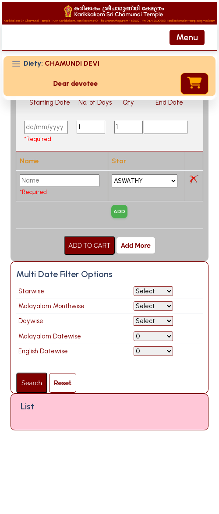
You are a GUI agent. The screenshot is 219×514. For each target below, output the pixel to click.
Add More (136, 283)
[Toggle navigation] (187, 37)
